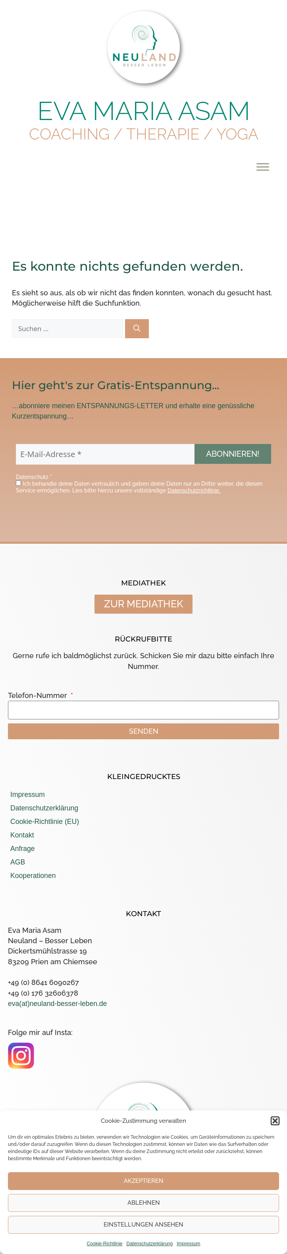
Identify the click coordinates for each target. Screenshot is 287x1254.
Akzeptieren (144, 1180)
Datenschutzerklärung (149, 1243)
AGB (17, 862)
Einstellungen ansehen (143, 1224)
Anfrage (22, 849)
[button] (275, 1121)
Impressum (188, 1243)
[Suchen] (137, 328)
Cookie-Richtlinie (104, 1243)
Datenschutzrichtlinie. (194, 490)
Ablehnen (143, 1202)
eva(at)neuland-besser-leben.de (57, 1004)
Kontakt (22, 835)
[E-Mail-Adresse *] (105, 454)
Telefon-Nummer (38, 695)
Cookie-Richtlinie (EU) (44, 822)
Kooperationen (33, 876)
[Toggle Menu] (262, 167)
